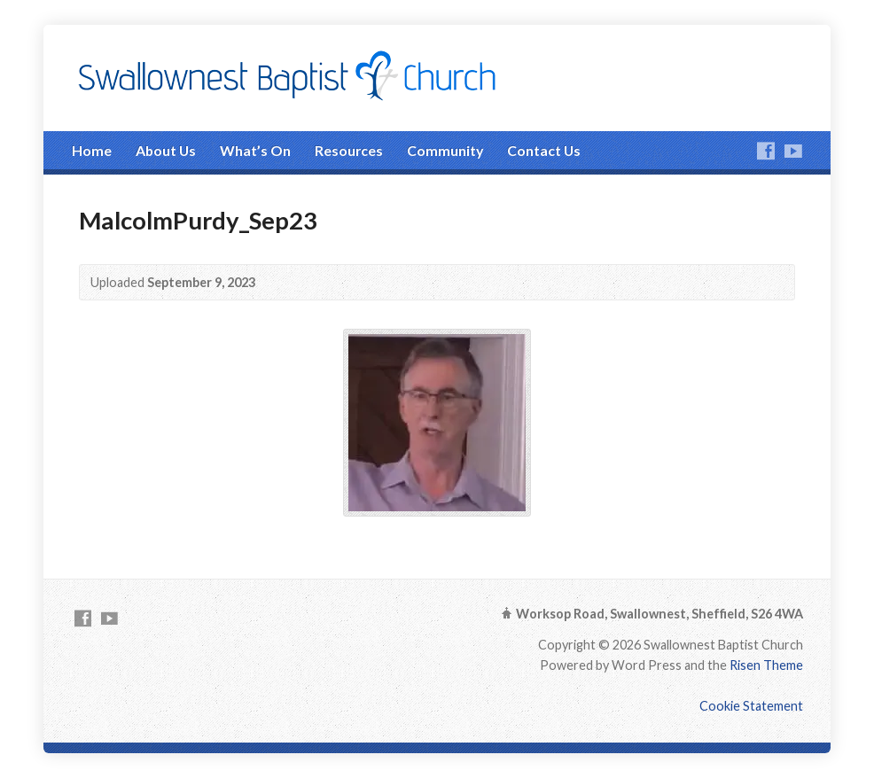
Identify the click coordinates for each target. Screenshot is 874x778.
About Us (166, 150)
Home (92, 150)
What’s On (255, 150)
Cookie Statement (751, 705)
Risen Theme (766, 665)
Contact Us (544, 150)
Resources (349, 150)
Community (445, 150)
